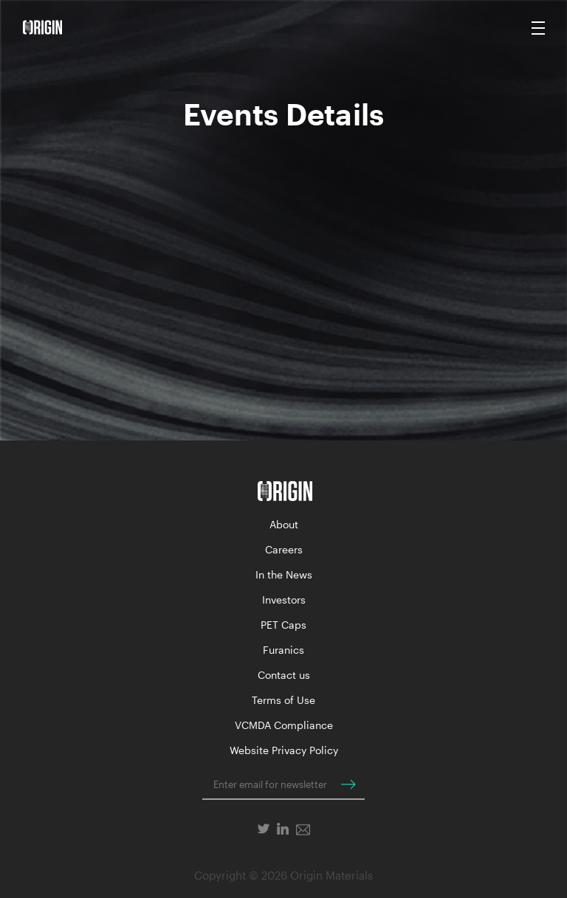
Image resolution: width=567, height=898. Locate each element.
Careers (284, 549)
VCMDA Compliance (284, 725)
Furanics (283, 649)
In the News (283, 574)
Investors (284, 599)
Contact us (284, 675)
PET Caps (283, 624)
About (283, 524)
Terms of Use (283, 700)
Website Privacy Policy (284, 750)
